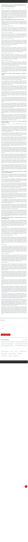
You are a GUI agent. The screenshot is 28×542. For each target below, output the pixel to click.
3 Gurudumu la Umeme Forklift (12, 353)
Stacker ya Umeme (20, 353)
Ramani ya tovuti (3, 362)
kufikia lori (11, 351)
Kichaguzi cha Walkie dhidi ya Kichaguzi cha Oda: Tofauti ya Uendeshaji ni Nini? (7, 345)
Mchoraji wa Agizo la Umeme (22, 351)
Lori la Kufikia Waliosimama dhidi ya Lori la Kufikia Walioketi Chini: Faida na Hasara (21, 345)
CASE (24, 339)
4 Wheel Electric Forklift (4, 353)
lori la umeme (16, 351)
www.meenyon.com (23, 361)
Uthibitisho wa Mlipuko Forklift (4, 351)
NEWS (26, 339)
